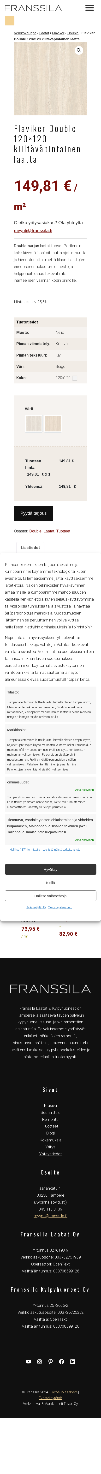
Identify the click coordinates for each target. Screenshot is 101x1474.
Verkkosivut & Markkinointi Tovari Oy (50, 1404)
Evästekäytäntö (36, 907)
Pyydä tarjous (33, 513)
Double (73, 33)
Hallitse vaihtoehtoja (50, 896)
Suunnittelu (50, 1112)
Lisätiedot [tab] (30, 547)
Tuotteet (63, 531)
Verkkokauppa (25, 33)
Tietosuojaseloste (63, 1392)
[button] (79, 50)
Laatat (44, 33)
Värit (29, 409)
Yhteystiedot (50, 1154)
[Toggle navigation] (89, 8)
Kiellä (50, 882)
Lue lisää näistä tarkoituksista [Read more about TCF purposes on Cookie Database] (61, 849)
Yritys (50, 1147)
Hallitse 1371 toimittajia (25, 849)
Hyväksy (50, 869)
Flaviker (58, 33)
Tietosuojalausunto (60, 907)
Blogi (50, 1133)
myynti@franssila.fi (33, 230)
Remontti (50, 1119)
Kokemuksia (50, 1140)
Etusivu (50, 1105)
